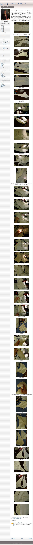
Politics (2, 75)
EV (1, 65)
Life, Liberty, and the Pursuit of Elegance (13, 4)
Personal (17, 518)
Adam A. (14, 522)
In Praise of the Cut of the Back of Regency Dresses (6, 41)
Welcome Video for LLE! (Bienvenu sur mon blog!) (6, 48)
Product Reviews (3, 76)
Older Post (30, 538)
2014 (2, 28)
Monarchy (2, 72)
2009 (2, 56)
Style (20, 518)
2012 (2, 30)
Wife (1, 87)
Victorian (2, 83)
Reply (14, 525)
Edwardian (14, 518)
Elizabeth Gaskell (3, 63)
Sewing (19, 518)
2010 (2, 55)
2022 (2, 27)
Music (2, 73)
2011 (2, 31)
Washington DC (3, 85)
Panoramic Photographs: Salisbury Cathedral (5, 43)
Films (2, 67)
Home (22, 538)
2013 (2, 29)
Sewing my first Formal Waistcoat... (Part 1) (5, 44)
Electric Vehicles (3, 62)
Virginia (2, 84)
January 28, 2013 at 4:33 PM (19, 522)
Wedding (2, 86)
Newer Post (13, 538)
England (2, 64)
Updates (2, 82)
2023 (2, 26)
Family (2, 66)
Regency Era (2, 77)
